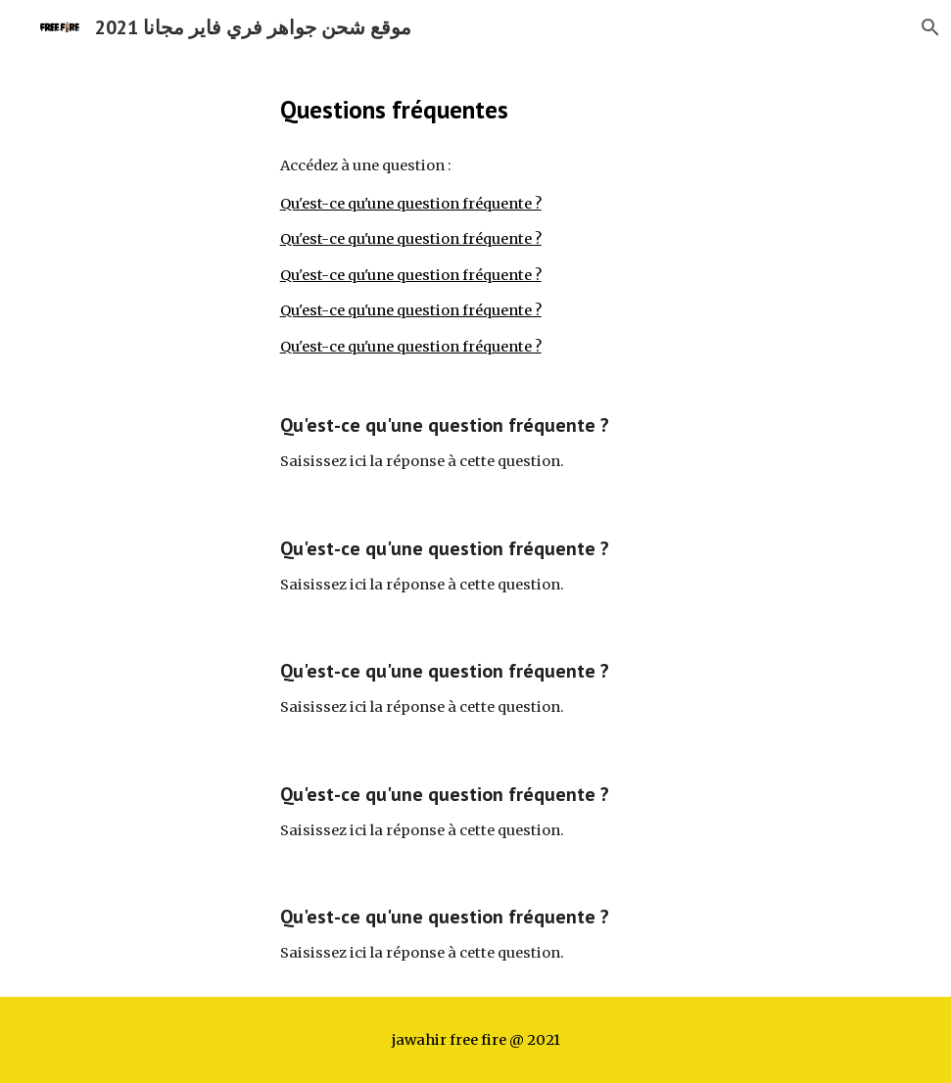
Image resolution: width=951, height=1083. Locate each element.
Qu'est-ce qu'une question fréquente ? (411, 203)
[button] (927, 27)
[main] (476, 109)
